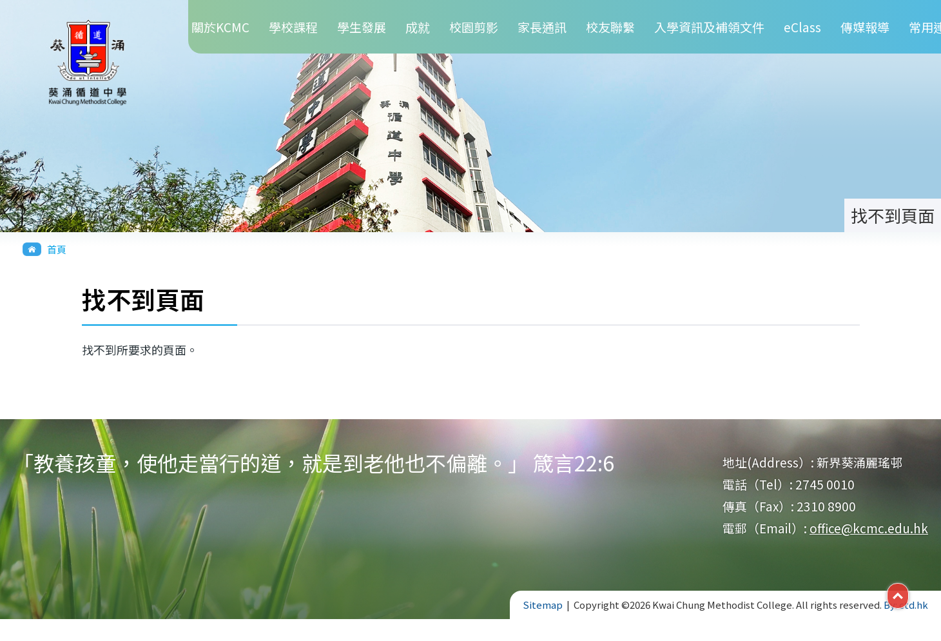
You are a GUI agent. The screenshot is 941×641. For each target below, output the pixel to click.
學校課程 (293, 26)
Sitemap (543, 604)
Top (908, 594)
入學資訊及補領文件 (709, 26)
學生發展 (361, 26)
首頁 (56, 249)
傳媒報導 (864, 26)
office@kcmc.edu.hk (869, 528)
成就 (417, 26)
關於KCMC (220, 26)
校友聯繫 (610, 26)
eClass (802, 26)
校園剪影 (473, 26)
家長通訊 (542, 26)
